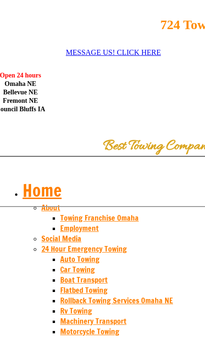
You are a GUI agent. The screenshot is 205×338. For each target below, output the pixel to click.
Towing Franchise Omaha (99, 218)
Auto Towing (80, 259)
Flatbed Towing (84, 290)
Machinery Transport (93, 321)
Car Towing (77, 269)
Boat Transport (84, 280)
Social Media (61, 238)
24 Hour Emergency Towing (84, 249)
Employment (79, 228)
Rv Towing (76, 311)
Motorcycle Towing (89, 331)
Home (42, 190)
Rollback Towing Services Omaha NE (116, 300)
